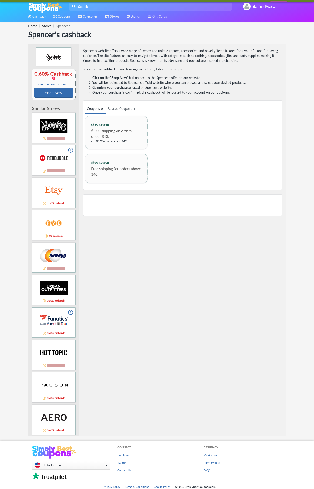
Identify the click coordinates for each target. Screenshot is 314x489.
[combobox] (149, 6)
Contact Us (124, 470)
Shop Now (53, 92)
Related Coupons (122, 109)
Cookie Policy (162, 487)
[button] (71, 465)
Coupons (95, 109)
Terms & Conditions (137, 487)
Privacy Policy (111, 487)
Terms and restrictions (51, 84)
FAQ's (207, 470)
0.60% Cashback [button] (53, 78)
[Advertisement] (182, 205)
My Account (211, 455)
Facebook (123, 455)
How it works (212, 462)
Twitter (121, 462)
